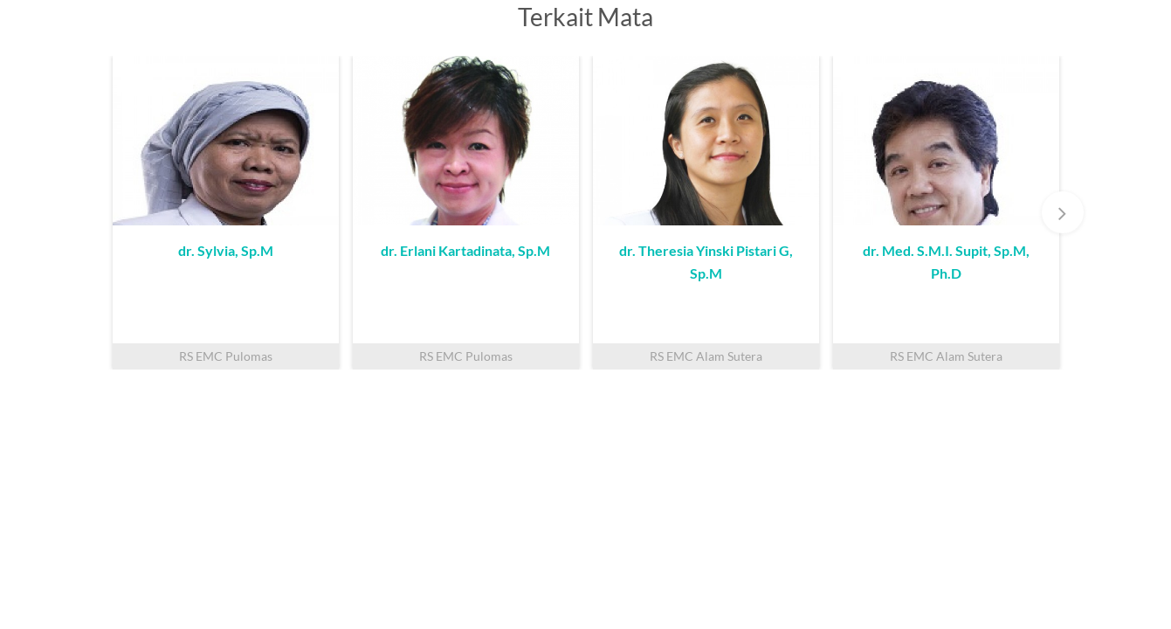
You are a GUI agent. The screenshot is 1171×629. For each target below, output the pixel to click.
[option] (226, 213)
